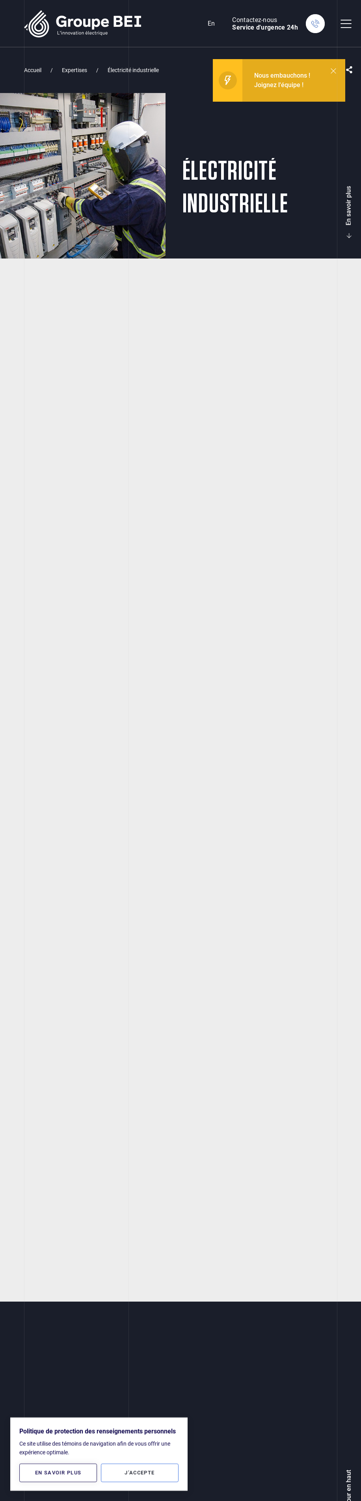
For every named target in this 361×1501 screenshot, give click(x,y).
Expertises (74, 70)
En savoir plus (348, 210)
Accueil (32, 70)
